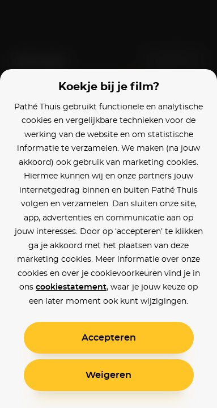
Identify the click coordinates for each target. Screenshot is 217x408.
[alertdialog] (108, 204)
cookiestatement (71, 287)
